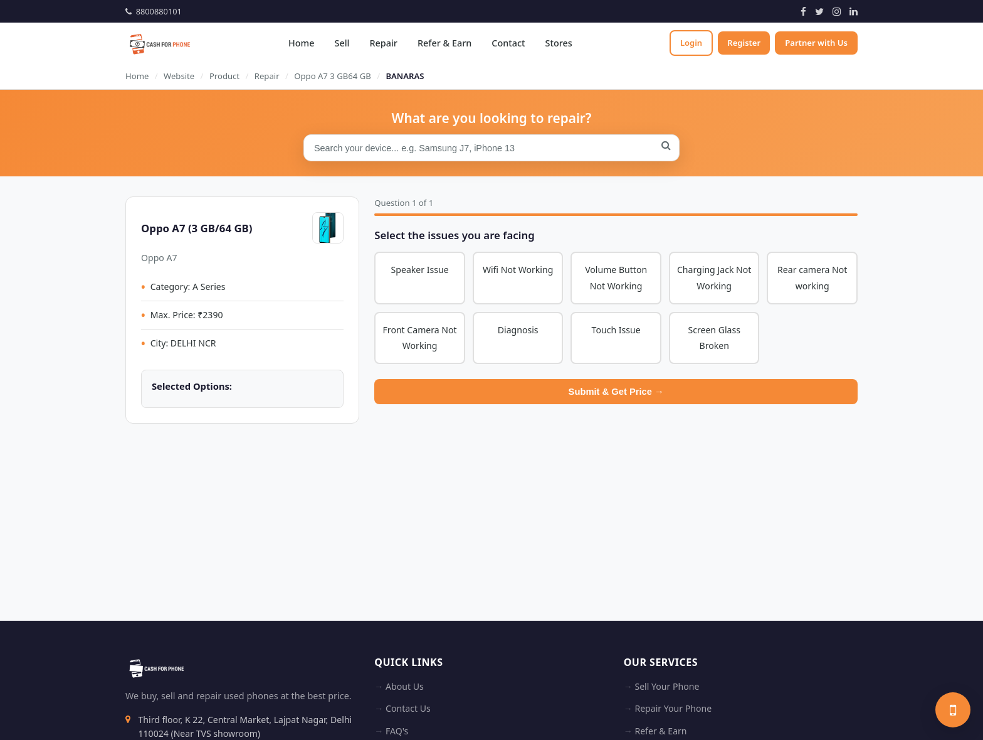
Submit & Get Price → (616, 392)
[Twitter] (819, 11)
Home (300, 43)
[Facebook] (803, 11)
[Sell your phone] (952, 709)
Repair (382, 43)
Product (224, 76)
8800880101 (153, 11)
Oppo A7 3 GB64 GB (332, 76)
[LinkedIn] (853, 11)
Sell (340, 43)
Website (179, 76)
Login (689, 42)
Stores (557, 43)
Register (743, 42)
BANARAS (405, 76)
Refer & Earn (443, 43)
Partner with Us (816, 42)
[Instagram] (837, 11)
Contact (506, 43)
